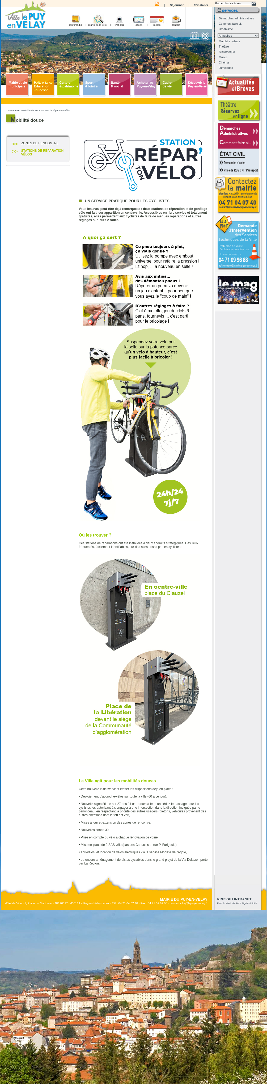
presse (224, 899)
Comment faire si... (231, 23)
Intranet (243, 899)
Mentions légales (241, 903)
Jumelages (226, 67)
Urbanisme (226, 29)
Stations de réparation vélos (55, 110)
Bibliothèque (227, 51)
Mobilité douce (30, 110)
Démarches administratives (236, 18)
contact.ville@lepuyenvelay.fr (188, 903)
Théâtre (224, 46)
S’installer (201, 5)
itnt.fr (254, 903)
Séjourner (177, 5)
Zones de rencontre (40, 143)
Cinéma (224, 62)
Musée (223, 57)
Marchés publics (229, 41)
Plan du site (223, 903)
